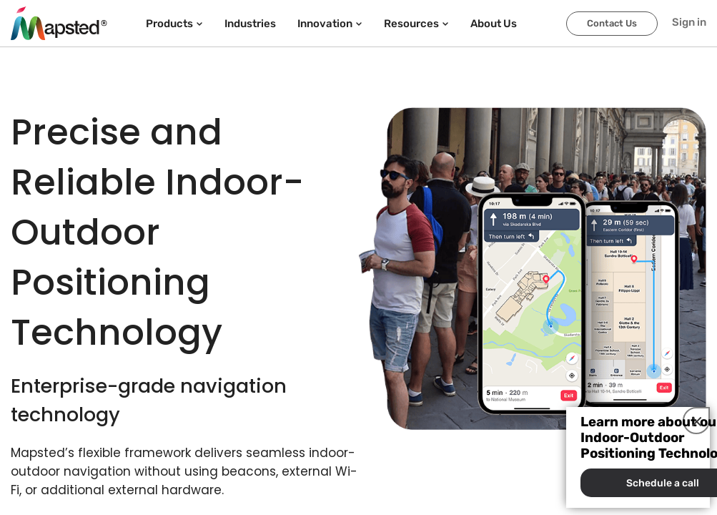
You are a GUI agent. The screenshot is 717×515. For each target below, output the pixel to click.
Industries (250, 23)
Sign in (689, 22)
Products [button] (174, 23)
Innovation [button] (329, 23)
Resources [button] (416, 23)
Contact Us (612, 23)
